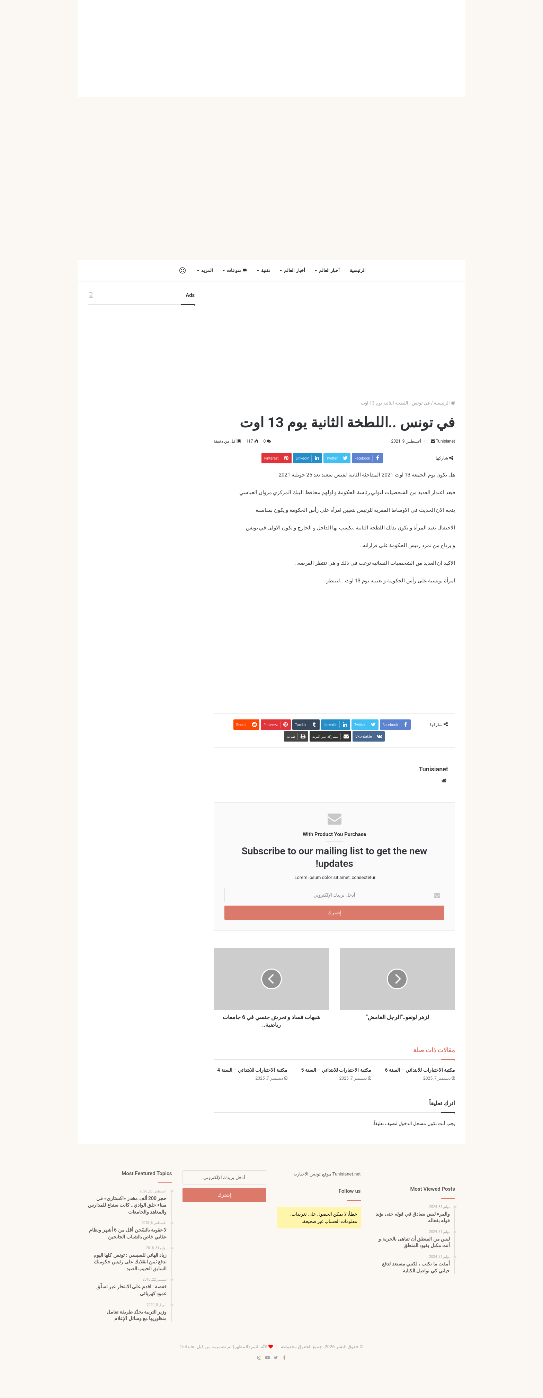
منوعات (237, 270)
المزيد (207, 270)
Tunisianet (445, 441)
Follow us (350, 1191)
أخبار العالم (329, 270)
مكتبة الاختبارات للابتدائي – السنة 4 (252, 1070)
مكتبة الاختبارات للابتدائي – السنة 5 (336, 1070)
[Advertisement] (271, 48)
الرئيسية (358, 270)
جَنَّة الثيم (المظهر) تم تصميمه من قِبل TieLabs (223, 1346)
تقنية (265, 270)
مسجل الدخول (412, 1123)
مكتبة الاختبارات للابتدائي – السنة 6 (420, 1070)
